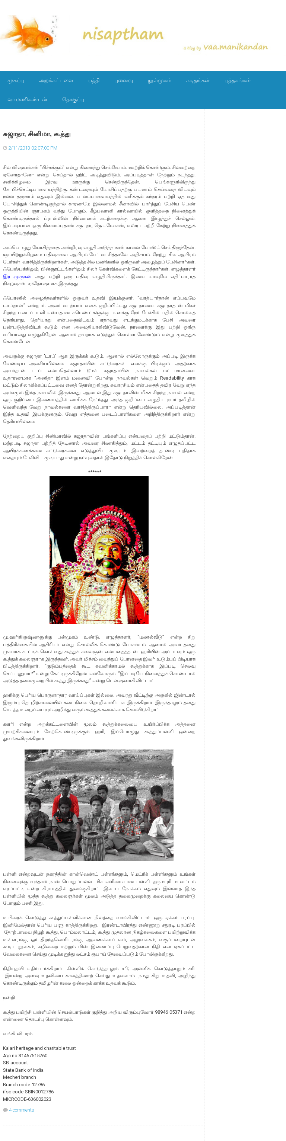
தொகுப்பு (73, 99)
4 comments (21, 1110)
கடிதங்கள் (198, 80)
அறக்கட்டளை (56, 80)
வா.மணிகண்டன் (27, 99)
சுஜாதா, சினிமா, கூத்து (37, 134)
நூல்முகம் (159, 80)
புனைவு (123, 80)
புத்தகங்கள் (238, 80)
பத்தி (93, 80)
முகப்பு (15, 80)
